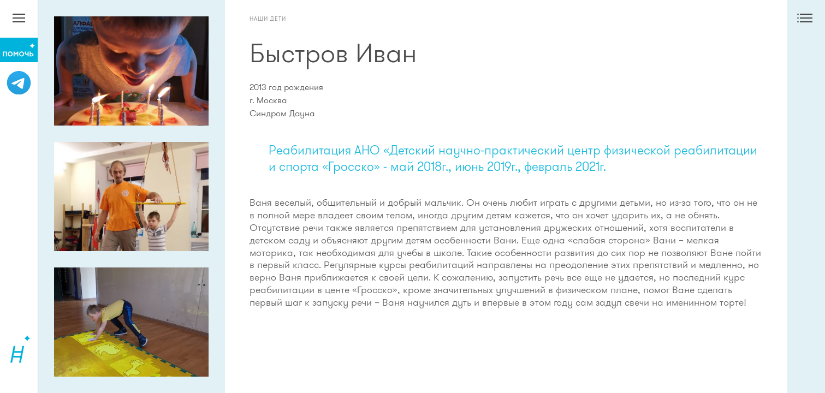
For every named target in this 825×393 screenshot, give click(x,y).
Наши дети (268, 18)
